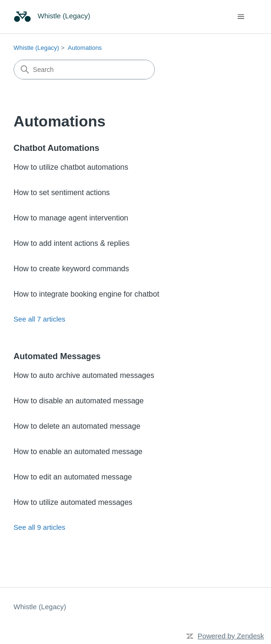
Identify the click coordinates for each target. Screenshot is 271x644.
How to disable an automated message (79, 401)
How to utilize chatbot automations (71, 167)
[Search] (84, 69)
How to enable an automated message (78, 452)
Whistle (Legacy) (36, 47)
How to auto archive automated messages (84, 375)
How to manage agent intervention (71, 218)
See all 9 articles (39, 527)
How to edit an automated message (73, 477)
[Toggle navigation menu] (240, 16)
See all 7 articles (39, 319)
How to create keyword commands (71, 269)
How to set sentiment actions (62, 192)
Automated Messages (57, 356)
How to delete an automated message (77, 426)
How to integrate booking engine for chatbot (86, 294)
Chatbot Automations (56, 148)
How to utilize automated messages (73, 502)
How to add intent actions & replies (71, 243)
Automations (85, 47)
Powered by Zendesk (231, 636)
